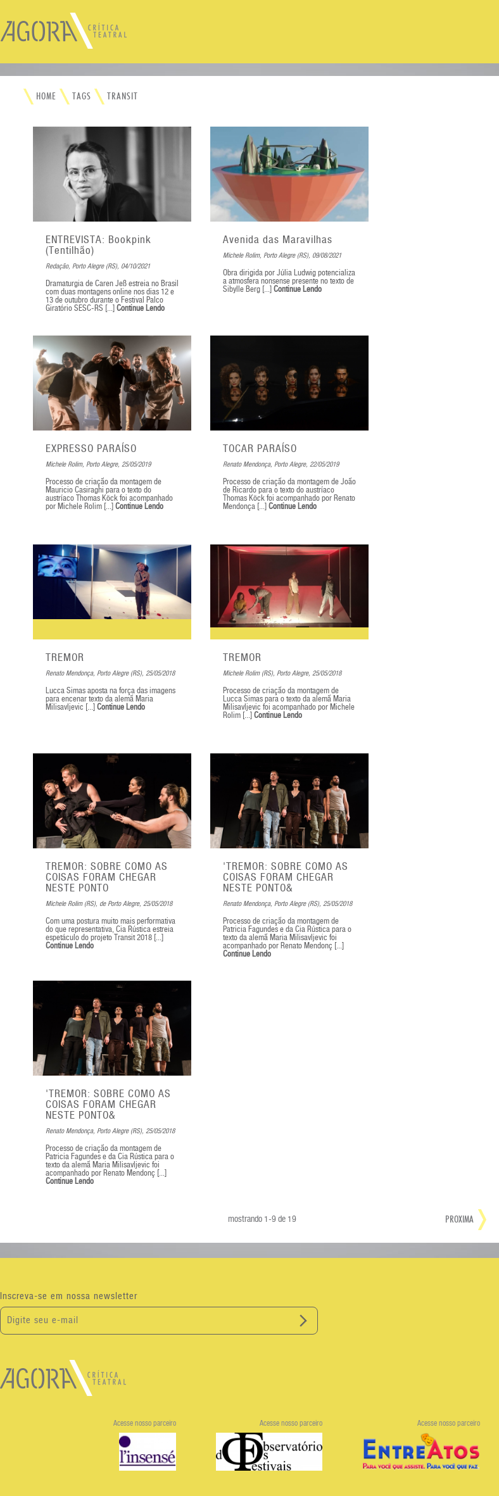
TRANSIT (122, 96)
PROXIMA (459, 1219)
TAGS (81, 96)
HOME (46, 96)
